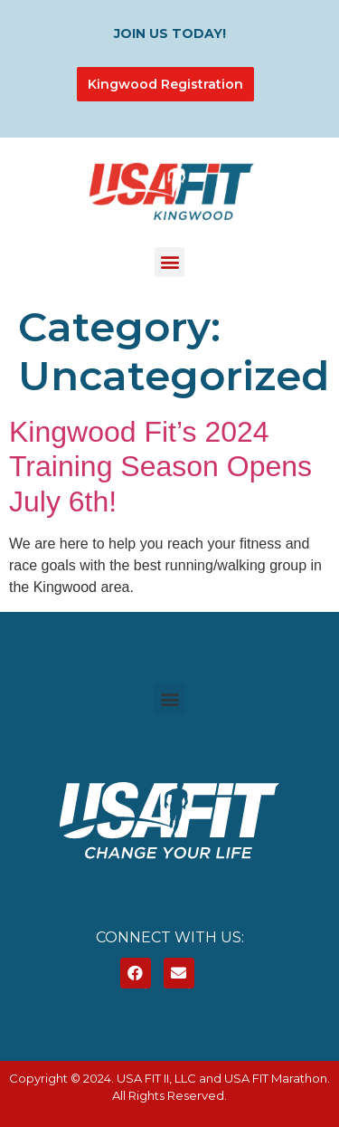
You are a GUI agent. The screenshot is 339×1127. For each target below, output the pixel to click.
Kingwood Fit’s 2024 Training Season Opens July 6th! (160, 466)
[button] (169, 262)
